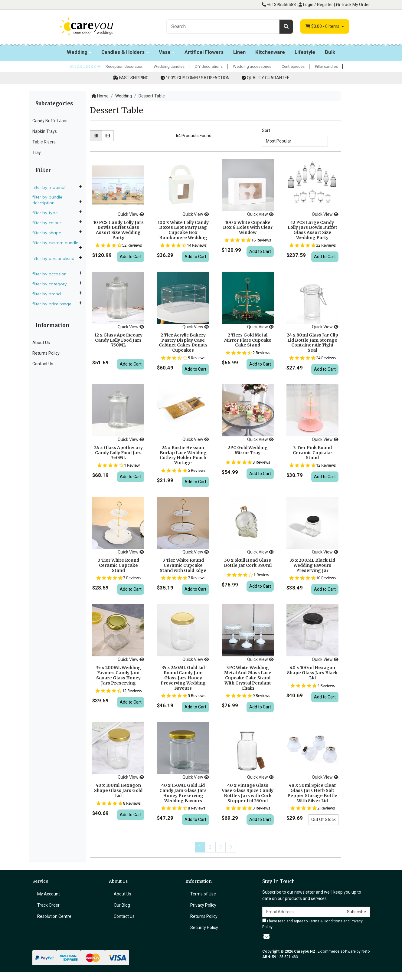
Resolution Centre (54, 916)
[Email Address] (302, 912)
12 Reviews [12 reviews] (326, 465)
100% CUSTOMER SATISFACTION (198, 77)
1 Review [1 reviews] (132, 465)
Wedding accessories (252, 66)
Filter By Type (47, 212)
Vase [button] (165, 52)
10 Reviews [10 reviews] (326, 577)
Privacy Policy (203, 905)
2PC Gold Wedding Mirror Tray (248, 450)
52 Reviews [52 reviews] (132, 245)
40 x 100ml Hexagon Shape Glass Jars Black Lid (312, 673)
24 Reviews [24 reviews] (326, 357)
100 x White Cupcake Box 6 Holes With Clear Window (248, 227)
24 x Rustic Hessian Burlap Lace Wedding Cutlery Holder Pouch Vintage (183, 455)
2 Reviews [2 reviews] (261, 352)
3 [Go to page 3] (220, 847)
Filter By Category (52, 284)
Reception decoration (124, 66)
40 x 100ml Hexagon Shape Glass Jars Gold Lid (118, 790)
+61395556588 (279, 4)
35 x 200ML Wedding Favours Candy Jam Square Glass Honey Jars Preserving (118, 675)
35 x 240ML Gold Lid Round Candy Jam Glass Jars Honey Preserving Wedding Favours (183, 678)
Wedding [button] (77, 52)
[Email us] (266, 936)
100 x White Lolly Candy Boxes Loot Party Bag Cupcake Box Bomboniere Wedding (183, 230)
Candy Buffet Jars (49, 120)
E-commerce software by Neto (344, 951)
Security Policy (204, 927)
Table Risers (44, 142)
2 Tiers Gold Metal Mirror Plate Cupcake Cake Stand (247, 340)
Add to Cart (131, 256)
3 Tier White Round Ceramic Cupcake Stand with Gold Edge (183, 565)
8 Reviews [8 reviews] (132, 803)
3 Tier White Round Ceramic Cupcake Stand (118, 565)
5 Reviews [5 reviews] (196, 357)
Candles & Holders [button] (123, 52)
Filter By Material (51, 187)
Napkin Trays (44, 131)
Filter (43, 170)
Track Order (48, 905)
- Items (323, 26)
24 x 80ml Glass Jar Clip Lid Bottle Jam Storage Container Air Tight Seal (312, 342)
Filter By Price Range (54, 304)
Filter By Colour (49, 222)
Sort (266, 130)
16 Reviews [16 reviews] (261, 240)
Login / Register (316, 4)
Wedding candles (169, 66)
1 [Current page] (200, 847)
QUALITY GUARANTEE (268, 77)
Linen (239, 52)
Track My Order (353, 4)
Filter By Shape (49, 232)
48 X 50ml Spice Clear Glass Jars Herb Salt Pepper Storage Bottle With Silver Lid (312, 793)
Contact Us (42, 363)
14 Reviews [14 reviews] (197, 245)
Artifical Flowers (204, 52)
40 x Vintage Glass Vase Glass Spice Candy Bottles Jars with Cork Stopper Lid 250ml (247, 793)
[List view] (108, 135)
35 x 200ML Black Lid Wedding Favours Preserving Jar (312, 565)
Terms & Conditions (325, 921)
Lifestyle (305, 52)
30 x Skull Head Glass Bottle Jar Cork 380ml (248, 562)
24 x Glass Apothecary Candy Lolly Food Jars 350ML (118, 453)
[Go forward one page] (230, 847)
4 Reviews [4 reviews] (326, 685)
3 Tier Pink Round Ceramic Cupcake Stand (312, 453)
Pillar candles (326, 66)
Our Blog (122, 905)
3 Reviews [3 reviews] (261, 462)
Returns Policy (46, 353)
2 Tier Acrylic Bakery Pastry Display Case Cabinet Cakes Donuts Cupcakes (183, 342)
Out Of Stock (323, 819)
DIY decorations (209, 66)
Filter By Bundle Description (47, 199)
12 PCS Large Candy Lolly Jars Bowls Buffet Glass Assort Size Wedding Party (312, 230)
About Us (41, 342)
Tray (36, 152)
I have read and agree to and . (312, 923)
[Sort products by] (295, 141)
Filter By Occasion (51, 274)
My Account (48, 894)
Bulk (330, 52)
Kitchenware (270, 52)
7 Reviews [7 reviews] (132, 577)
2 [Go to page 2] (210, 847)
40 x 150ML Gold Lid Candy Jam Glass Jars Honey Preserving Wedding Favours (183, 793)
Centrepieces (293, 66)
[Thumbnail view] (96, 135)
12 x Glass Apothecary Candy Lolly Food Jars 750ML (118, 340)
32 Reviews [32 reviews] (326, 245)
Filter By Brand (49, 294)
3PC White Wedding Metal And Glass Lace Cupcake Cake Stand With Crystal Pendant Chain (247, 678)
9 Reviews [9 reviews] (261, 695)
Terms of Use (203, 894)
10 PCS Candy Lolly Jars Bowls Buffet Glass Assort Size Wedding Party (118, 230)
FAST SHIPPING (134, 77)
